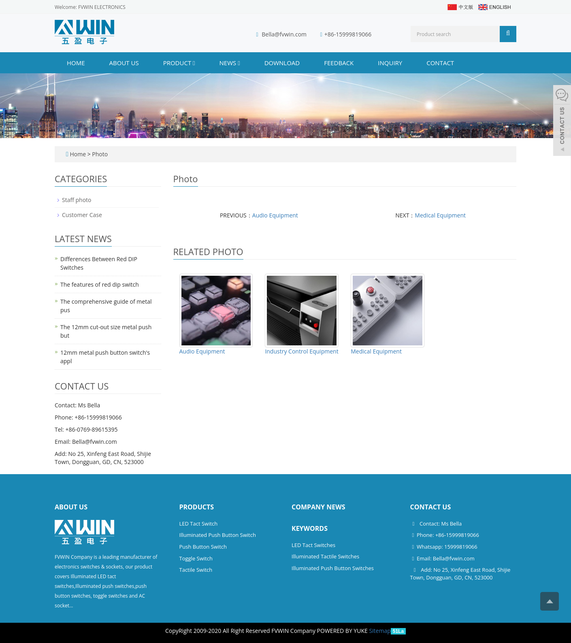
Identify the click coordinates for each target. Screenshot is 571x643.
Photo (100, 154)
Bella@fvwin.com (284, 34)
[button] (194, 63)
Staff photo (77, 200)
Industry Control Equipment (301, 351)
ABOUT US (124, 63)
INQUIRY (390, 63)
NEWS (229, 63)
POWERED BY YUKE (343, 630)
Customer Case (82, 215)
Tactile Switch (196, 569)
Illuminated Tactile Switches (325, 556)
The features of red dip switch (99, 284)
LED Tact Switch (198, 523)
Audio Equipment (275, 215)
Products (196, 506)
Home (76, 63)
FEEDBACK (339, 63)
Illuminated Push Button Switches (333, 568)
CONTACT (440, 63)
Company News (318, 506)
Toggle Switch (196, 558)
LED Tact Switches (313, 545)
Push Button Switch (203, 546)
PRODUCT (179, 63)
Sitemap (379, 630)
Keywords (310, 528)
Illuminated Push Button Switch (217, 535)
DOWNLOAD (282, 63)
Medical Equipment (440, 215)
